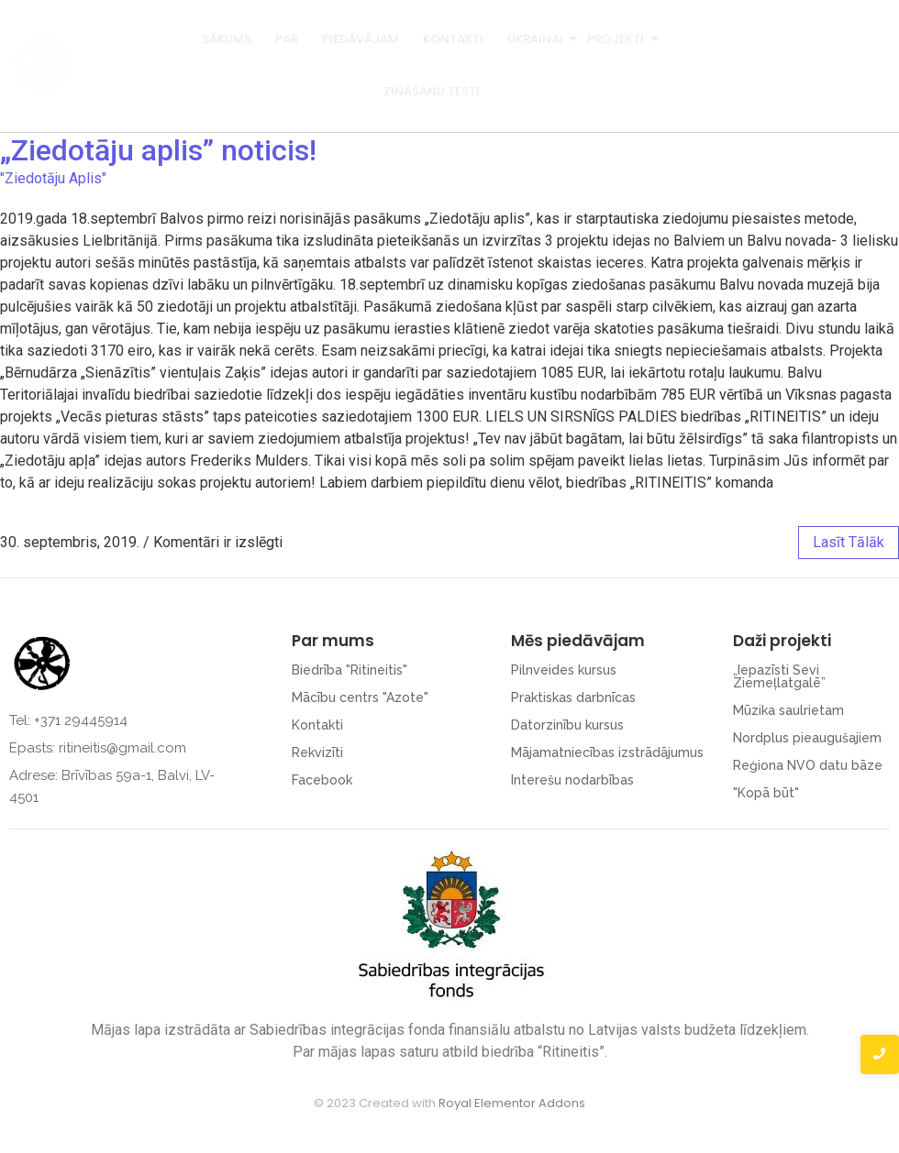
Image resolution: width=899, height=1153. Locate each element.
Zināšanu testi (431, 91)
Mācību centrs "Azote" (360, 697)
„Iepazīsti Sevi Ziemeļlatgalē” (779, 676)
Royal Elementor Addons (511, 1103)
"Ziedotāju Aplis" (53, 178)
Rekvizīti (317, 752)
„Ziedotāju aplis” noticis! (158, 150)
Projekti (617, 39)
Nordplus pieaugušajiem (807, 737)
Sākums (226, 39)
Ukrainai (536, 39)
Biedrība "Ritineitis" (349, 670)
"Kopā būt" (766, 792)
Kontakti (453, 39)
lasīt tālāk (848, 542)
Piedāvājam (360, 39)
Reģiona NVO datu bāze (807, 765)
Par (286, 39)
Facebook (322, 780)
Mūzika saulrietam (788, 710)
